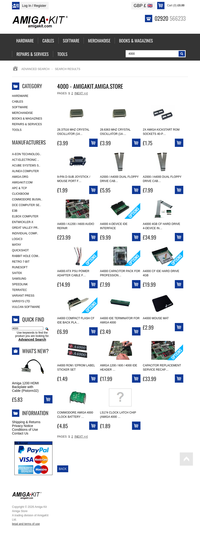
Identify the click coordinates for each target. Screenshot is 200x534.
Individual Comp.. (25, 233)
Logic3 (17, 239)
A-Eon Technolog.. (26, 154)
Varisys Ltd (21, 301)
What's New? (35, 351)
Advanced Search (35, 69)
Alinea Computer (25, 171)
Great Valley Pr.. (25, 227)
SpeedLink (20, 284)
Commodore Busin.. (27, 199)
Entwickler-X (22, 222)
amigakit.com (22, 182)
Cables (17, 101)
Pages (62, 93)
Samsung (19, 278)
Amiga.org (20, 176)
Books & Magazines (27, 118)
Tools (16, 130)
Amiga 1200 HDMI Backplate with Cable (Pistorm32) (25, 387)
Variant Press (23, 295)
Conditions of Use (25, 429)
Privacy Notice (22, 426)
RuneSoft (20, 267)
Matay (16, 244)
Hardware (20, 96)
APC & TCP (19, 188)
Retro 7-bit (21, 261)
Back (63, 469)
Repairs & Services (27, 124)
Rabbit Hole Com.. (26, 256)
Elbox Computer (25, 216)
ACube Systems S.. (26, 165)
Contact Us (20, 433)
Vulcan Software (26, 307)
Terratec (19, 290)
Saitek (17, 273)
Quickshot (20, 250)
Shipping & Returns (26, 422)
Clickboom (20, 193)
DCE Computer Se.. (26, 205)
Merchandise (22, 113)
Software (20, 107)
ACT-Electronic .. (25, 159)
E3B (14, 210)
